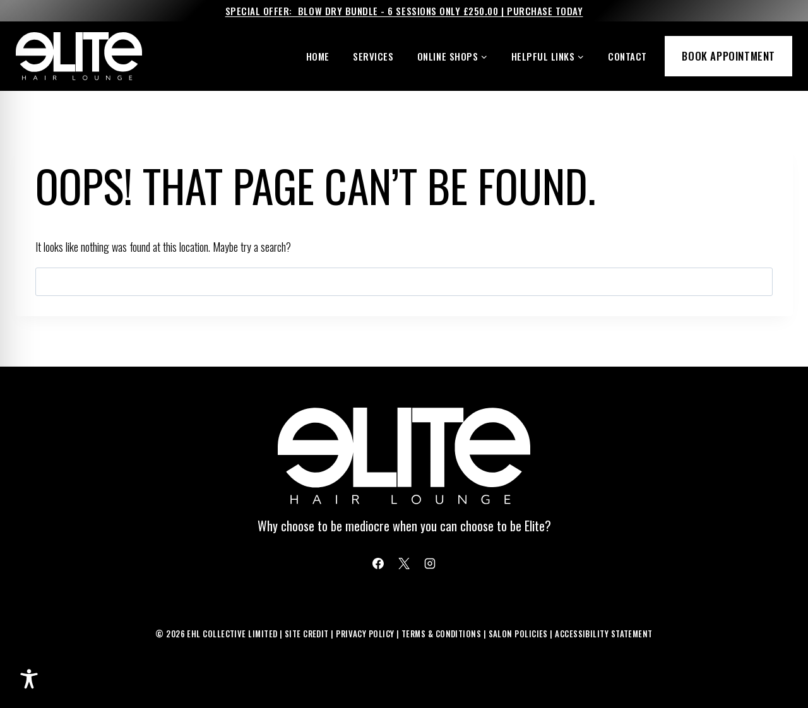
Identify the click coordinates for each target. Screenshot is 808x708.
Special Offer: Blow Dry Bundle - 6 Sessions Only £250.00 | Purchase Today (404, 11)
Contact (627, 56)
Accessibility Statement (603, 633)
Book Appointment (728, 56)
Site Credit (307, 633)
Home (318, 56)
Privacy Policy (365, 633)
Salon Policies (518, 633)
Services (373, 56)
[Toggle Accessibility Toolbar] (29, 679)
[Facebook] (378, 563)
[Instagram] (430, 563)
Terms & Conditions (441, 633)
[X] (404, 563)
